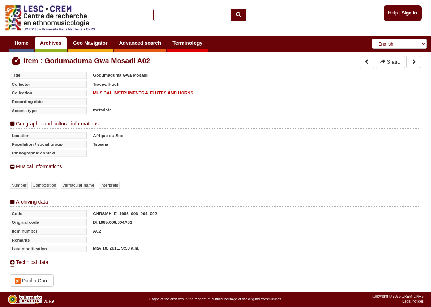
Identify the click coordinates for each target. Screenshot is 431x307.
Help (393, 13)
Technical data (32, 262)
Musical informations (39, 166)
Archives (50, 43)
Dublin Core (32, 281)
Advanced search (140, 43)
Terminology (187, 43)
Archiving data (32, 202)
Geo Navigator (90, 43)
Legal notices (413, 301)
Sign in (409, 13)
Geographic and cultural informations (57, 124)
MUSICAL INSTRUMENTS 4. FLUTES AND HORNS (143, 92)
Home (21, 43)
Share (390, 62)
